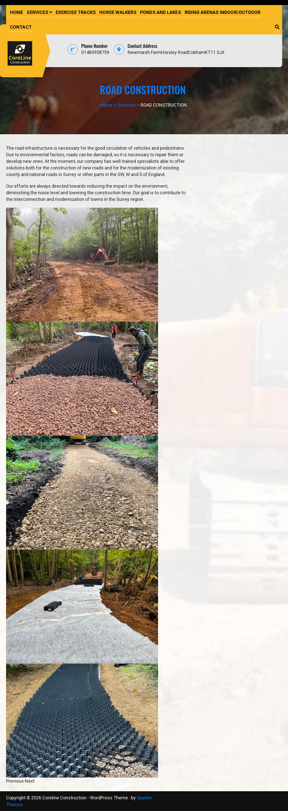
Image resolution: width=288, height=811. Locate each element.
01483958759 (95, 52)
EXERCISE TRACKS (76, 12)
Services (37, 12)
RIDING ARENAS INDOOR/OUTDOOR (223, 12)
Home (16, 12)
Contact (21, 27)
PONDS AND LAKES (160, 12)
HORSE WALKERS (118, 12)
